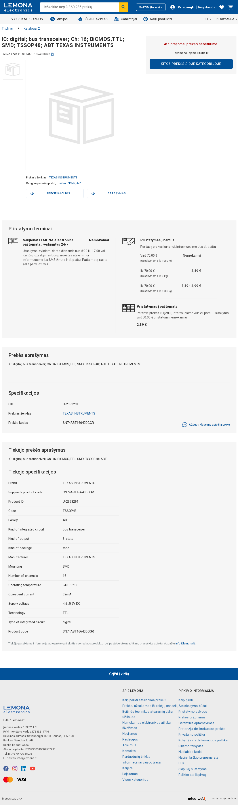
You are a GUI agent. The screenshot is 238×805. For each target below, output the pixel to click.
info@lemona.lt (185, 643)
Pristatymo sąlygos (193, 712)
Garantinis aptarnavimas (196, 723)
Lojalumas (130, 774)
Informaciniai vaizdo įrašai (142, 762)
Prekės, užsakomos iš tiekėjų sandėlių (150, 706)
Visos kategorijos (135, 780)
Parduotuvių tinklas (136, 757)
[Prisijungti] (182, 7)
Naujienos (129, 734)
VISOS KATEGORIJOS (24, 19)
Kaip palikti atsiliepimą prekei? (144, 700)
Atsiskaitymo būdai (193, 706)
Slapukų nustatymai (193, 769)
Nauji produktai (157, 19)
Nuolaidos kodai (190, 752)
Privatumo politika (192, 735)
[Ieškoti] (123, 7)
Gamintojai (125, 19)
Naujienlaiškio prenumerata (199, 758)
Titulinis (7, 28)
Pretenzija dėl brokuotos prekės (202, 729)
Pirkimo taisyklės (191, 746)
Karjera (127, 768)
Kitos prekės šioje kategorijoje (191, 64)
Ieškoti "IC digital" (70, 183)
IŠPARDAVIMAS (93, 19)
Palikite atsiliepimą (192, 775)
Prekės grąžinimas (192, 717)
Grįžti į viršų (119, 674)
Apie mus (129, 745)
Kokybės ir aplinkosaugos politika (203, 740)
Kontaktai (129, 751)
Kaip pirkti (186, 700)
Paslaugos (130, 739)
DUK (182, 763)
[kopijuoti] (52, 54)
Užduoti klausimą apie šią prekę (206, 424)
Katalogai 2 (32, 28)
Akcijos (59, 19)
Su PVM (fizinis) (150, 7)
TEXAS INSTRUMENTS (63, 177)
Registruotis (206, 7)
